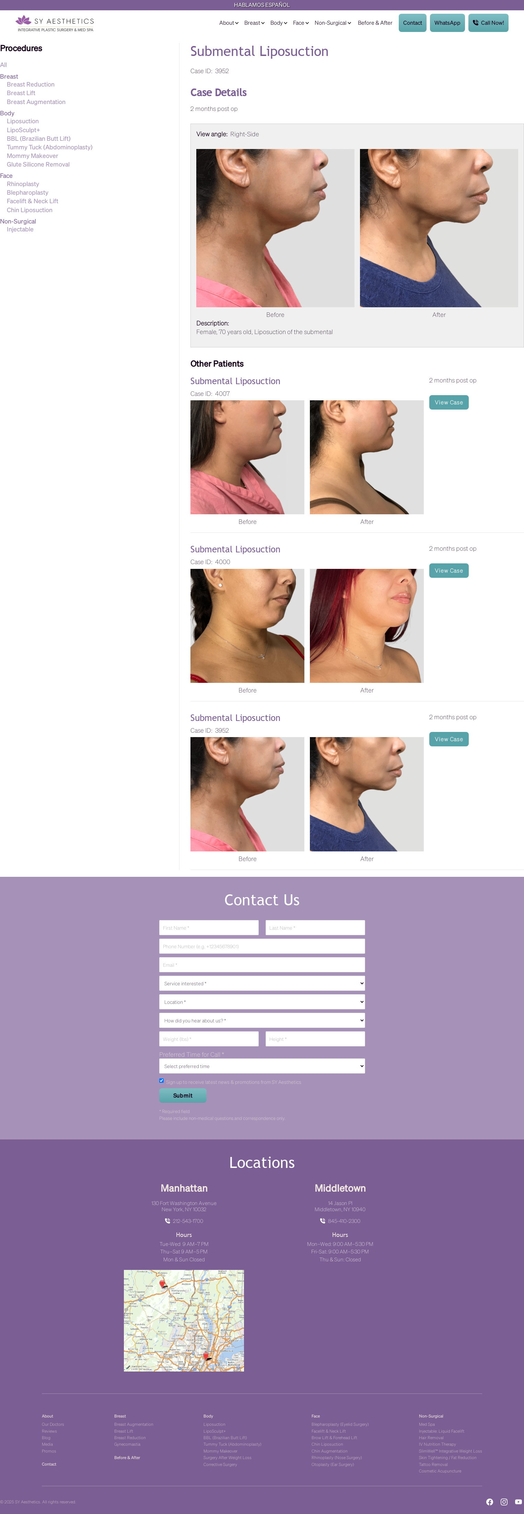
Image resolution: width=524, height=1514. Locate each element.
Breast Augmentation (36, 101)
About (226, 22)
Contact (412, 22)
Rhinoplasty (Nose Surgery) (337, 1457)
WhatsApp (447, 22)
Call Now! (488, 22)
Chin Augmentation (330, 1450)
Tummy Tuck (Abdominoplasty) (50, 147)
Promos (49, 1450)
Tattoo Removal (433, 1464)
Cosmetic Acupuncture (440, 1470)
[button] (228, 23)
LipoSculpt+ (23, 130)
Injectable (20, 229)
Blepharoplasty (27, 192)
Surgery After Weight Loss (227, 1457)
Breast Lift (21, 92)
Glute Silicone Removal (38, 164)
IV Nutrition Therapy (437, 1443)
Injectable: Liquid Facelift (441, 1430)
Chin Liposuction (30, 210)
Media (47, 1443)
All (3, 64)
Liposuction (23, 121)
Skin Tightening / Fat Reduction (448, 1457)
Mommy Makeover (32, 155)
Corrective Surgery (220, 1464)
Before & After (375, 22)
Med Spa (427, 1423)
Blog (46, 1437)
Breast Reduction (31, 84)
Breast (252, 22)
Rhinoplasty (23, 183)
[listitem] (357, 235)
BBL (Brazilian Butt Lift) (39, 138)
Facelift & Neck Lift (32, 201)
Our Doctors (53, 1423)
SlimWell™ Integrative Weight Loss (450, 1450)
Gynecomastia (127, 1443)
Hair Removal (431, 1437)
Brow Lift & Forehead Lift (334, 1437)
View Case (449, 402)
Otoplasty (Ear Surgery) (333, 1464)
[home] (54, 23)
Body (276, 22)
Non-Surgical (331, 22)
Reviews (49, 1430)
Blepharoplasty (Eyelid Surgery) (340, 1423)
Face (298, 22)
